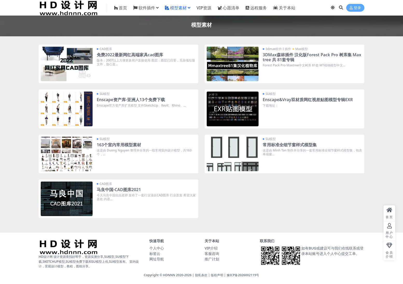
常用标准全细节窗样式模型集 (290, 145)
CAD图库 (106, 49)
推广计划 (212, 259)
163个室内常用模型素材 (119, 145)
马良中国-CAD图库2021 (119, 189)
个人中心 (156, 248)
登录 (355, 8)
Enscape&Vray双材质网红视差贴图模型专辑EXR (308, 99)
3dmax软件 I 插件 (278, 49)
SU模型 (105, 94)
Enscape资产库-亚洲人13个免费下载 (131, 99)
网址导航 (156, 259)
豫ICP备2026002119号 (243, 275)
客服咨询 (212, 253)
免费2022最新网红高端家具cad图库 (130, 55)
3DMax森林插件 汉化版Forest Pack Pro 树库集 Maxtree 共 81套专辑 (312, 57)
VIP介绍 (211, 248)
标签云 (154, 253)
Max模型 (301, 49)
